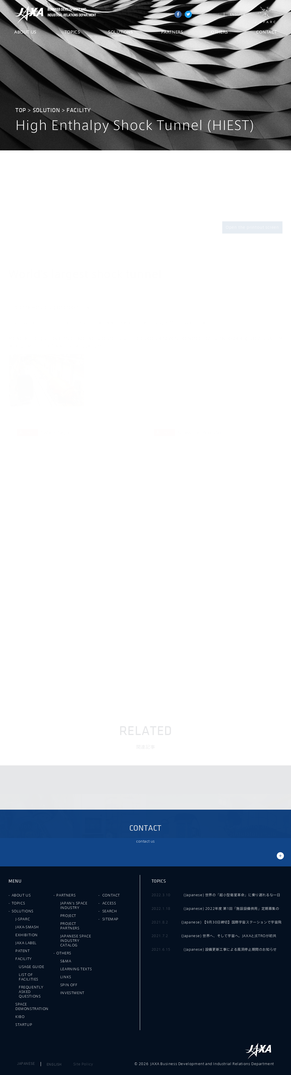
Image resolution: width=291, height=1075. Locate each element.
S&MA (65, 961)
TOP (20, 110)
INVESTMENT (72, 992)
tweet (188, 14)
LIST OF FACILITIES (28, 976)
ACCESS (109, 903)
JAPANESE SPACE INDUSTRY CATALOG (75, 940)
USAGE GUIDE (31, 966)
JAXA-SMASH (27, 927)
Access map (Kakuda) (187, 432)
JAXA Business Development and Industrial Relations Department (70, 14)
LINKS (65, 977)
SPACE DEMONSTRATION (32, 1006)
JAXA (29, 14)
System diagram (45, 432)
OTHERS (219, 32)
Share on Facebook (178, 14)
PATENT (22, 950)
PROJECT (68, 915)
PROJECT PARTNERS (70, 925)
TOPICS (72, 32)
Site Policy (83, 1064)
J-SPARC (265, 15)
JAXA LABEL (26, 942)
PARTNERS (172, 32)
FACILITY (78, 110)
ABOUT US (25, 32)
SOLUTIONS (120, 32)
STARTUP (23, 1024)
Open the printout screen (252, 227)
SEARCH (109, 911)
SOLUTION (46, 110)
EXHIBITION (26, 935)
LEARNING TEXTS (76, 969)
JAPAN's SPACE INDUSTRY (74, 905)
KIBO (19, 1016)
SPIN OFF (69, 984)
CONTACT (266, 32)
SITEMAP (110, 919)
